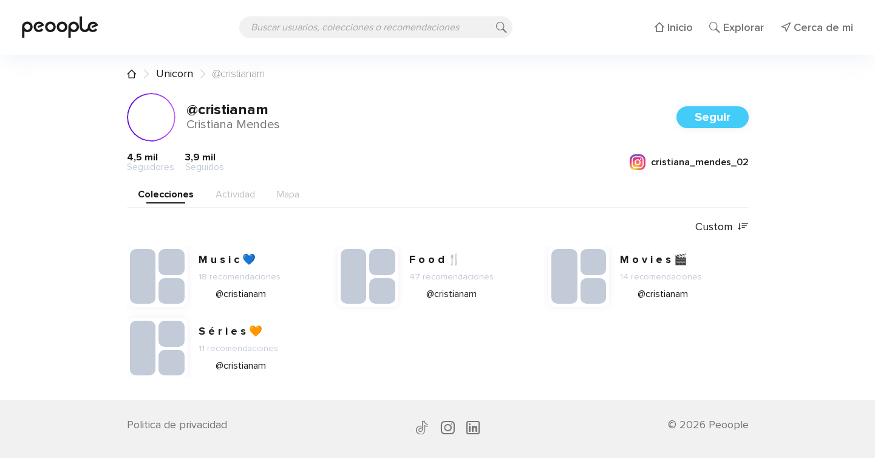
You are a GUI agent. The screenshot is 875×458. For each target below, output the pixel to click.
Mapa (288, 194)
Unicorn (174, 73)
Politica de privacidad (177, 424)
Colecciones (166, 194)
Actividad (235, 194)
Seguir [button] (712, 117)
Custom (722, 227)
